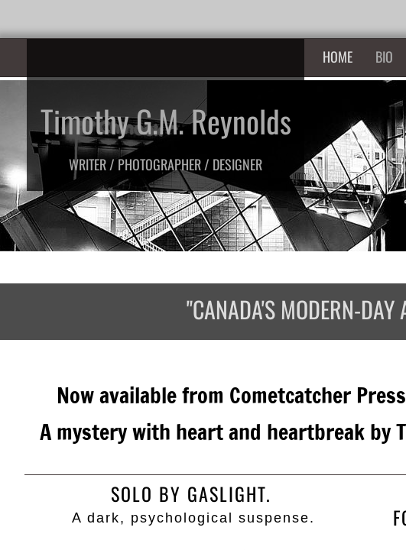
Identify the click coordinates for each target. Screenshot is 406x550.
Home (337, 56)
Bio (384, 56)
